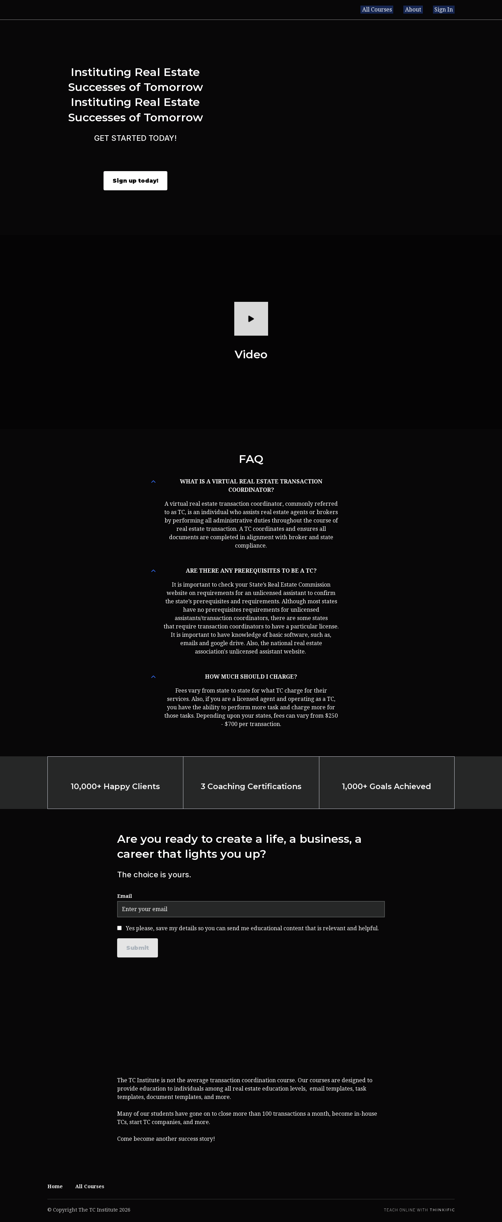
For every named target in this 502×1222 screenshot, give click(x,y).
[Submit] (137, 947)
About (418, 9)
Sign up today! (135, 180)
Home (55, 1186)
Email (124, 896)
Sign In (445, 9)
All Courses (385, 9)
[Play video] (251, 319)
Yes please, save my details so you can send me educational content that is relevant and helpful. (252, 928)
